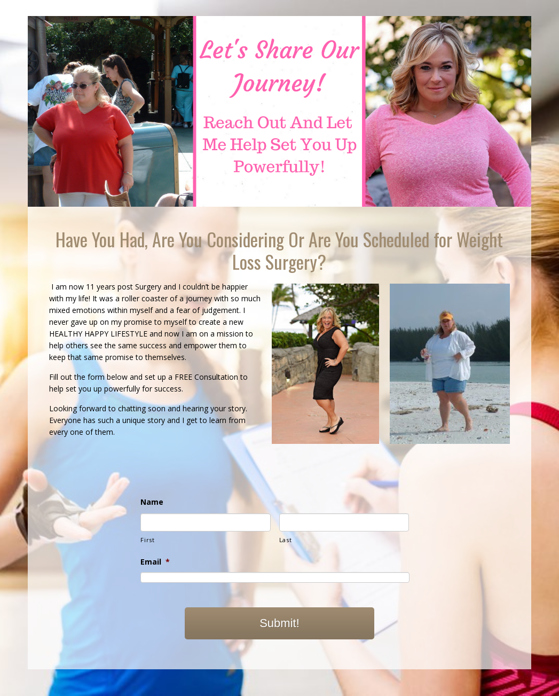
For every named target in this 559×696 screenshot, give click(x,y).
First (147, 540)
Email (155, 562)
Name (151, 502)
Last (285, 540)
